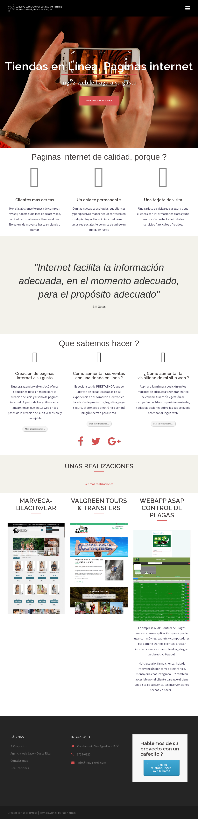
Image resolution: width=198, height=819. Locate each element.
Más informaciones (99, 100)
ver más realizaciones (99, 484)
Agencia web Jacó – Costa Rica (31, 753)
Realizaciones (20, 768)
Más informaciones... (35, 429)
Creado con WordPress (22, 813)
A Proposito (18, 746)
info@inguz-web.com (91, 762)
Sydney (52, 813)
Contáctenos (19, 760)
